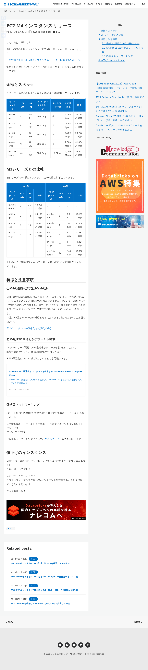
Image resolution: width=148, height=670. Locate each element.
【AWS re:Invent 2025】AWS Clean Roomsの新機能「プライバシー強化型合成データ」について (119, 88)
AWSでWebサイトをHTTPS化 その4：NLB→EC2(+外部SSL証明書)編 (44, 590)
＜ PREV (9, 622)
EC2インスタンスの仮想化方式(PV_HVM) (29, 328)
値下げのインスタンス (111, 60)
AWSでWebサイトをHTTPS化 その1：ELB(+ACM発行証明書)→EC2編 (44, 576)
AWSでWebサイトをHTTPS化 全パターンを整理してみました (40, 563)
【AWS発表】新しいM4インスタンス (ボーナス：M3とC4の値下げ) (43, 60)
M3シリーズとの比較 (110, 35)
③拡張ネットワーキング (117, 56)
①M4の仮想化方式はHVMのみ (120, 43)
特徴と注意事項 (108, 39)
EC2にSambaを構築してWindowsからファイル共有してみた (40, 603)
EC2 (58, 31)
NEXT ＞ (138, 622)
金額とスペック (108, 30)
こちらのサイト (53, 439)
